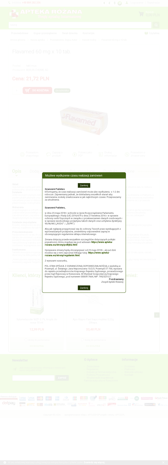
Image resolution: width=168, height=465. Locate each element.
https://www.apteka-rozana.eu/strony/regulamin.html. (77, 254)
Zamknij (84, 185)
